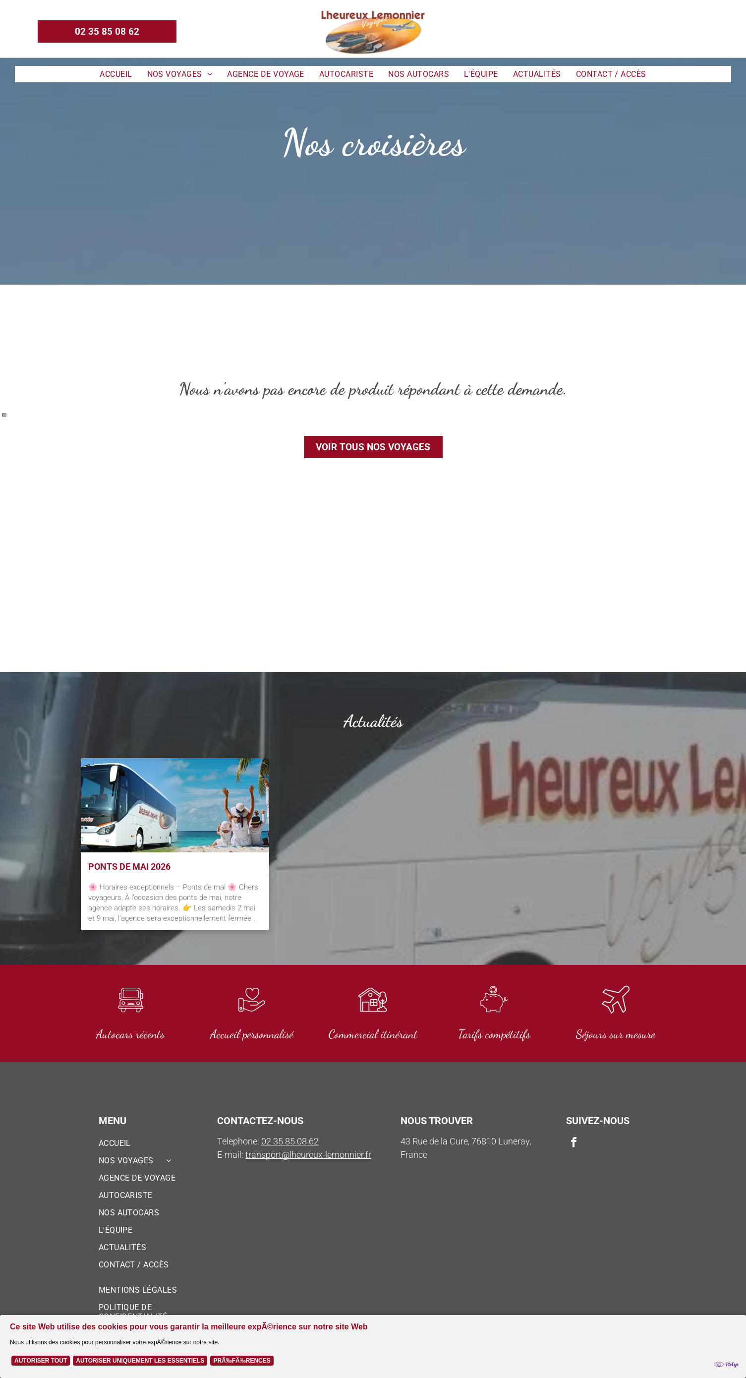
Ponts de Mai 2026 (129, 866)
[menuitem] (115, 74)
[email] (700, 31)
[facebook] (683, 31)
